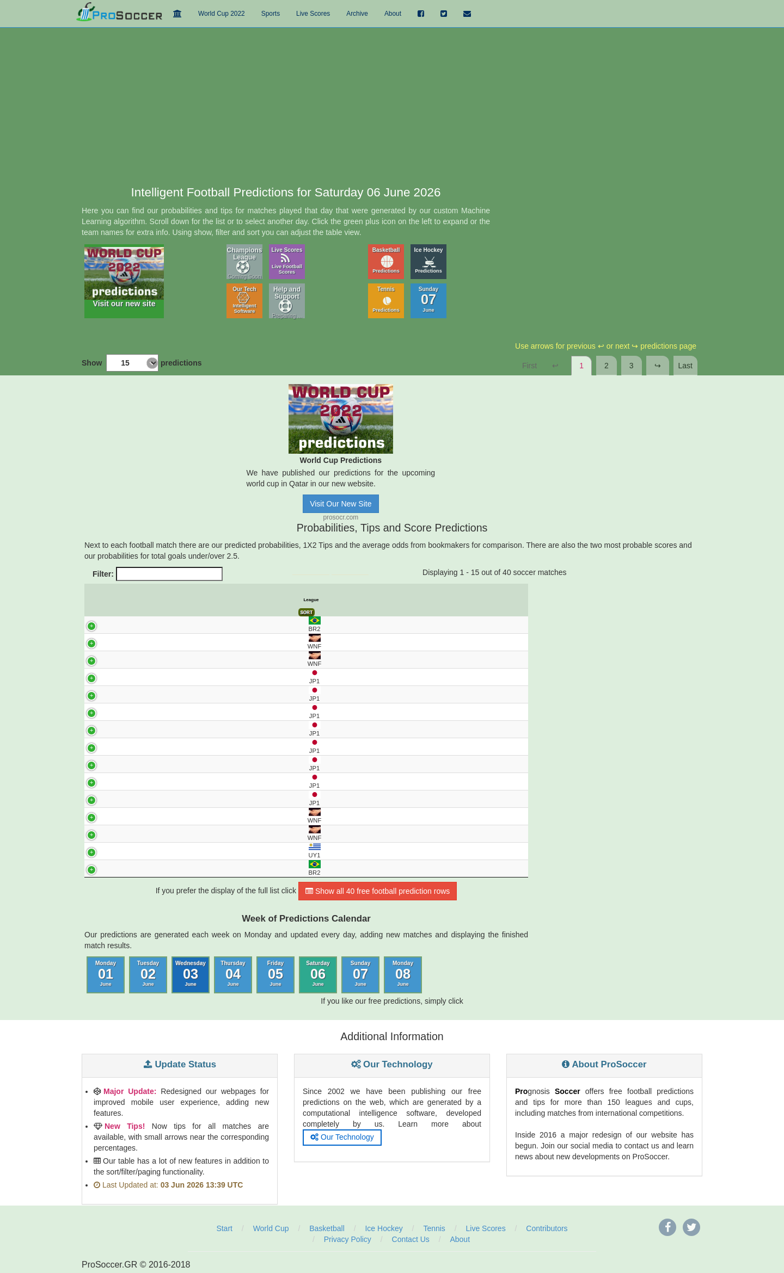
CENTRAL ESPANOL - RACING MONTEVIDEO (187, 851)
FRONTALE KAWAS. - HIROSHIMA (187, 798)
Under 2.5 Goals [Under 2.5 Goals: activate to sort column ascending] (467, 600)
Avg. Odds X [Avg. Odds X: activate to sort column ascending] (373, 600)
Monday (105, 974)
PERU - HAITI (187, 659)
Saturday (317, 974)
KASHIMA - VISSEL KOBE (187, 694)
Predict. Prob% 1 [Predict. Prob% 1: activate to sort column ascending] (259, 600)
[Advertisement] (392, 104)
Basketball (386, 260)
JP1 (97, 676)
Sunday (429, 299)
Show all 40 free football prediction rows (377, 891)
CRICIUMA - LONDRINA (187, 869)
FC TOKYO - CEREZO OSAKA (187, 676)
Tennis (386, 299)
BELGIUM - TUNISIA (187, 833)
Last (685, 365)
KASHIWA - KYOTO (187, 781)
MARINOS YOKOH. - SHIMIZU (187, 764)
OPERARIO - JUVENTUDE (187, 624)
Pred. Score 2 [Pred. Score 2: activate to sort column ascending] (443, 600)
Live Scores (287, 261)
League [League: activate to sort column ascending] (101, 599)
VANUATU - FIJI (187, 816)
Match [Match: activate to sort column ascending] (187, 599)
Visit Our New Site (340, 503)
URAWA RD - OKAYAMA (187, 746)
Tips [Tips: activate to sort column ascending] (327, 599)
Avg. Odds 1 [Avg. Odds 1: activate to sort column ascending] (350, 600)
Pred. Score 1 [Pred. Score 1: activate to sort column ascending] (419, 600)
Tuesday (148, 974)
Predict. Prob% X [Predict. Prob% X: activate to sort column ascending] (282, 600)
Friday (275, 974)
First (529, 365)
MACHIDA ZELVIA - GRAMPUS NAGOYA (187, 711)
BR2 (97, 624)
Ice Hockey (428, 260)
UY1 (97, 850)
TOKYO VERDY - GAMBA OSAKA (187, 729)
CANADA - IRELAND (187, 642)
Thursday (233, 974)
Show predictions (141, 363)
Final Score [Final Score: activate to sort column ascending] (516, 600)
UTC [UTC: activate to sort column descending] (118, 599)
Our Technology (342, 1137)
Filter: (158, 574)
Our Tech (244, 300)
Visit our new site (124, 277)
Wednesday (190, 974)
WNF (96, 642)
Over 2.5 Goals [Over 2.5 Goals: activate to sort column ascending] (491, 600)
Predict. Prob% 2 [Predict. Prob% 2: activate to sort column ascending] (305, 600)
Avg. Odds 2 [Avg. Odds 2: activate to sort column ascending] (395, 600)
